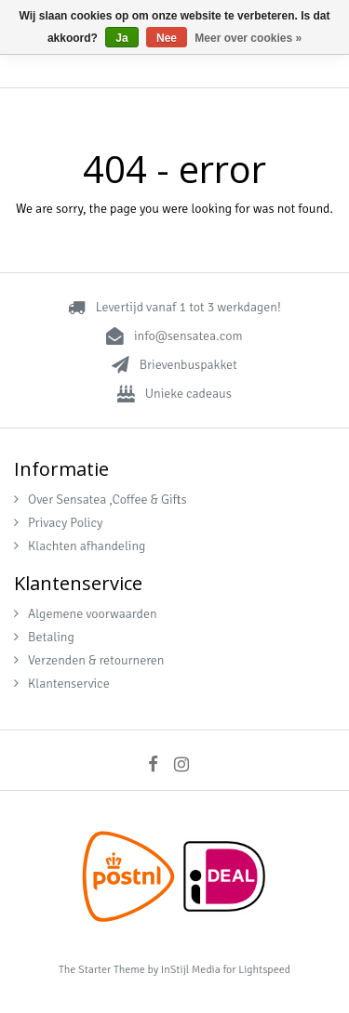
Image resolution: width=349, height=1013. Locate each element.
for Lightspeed (256, 970)
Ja (121, 38)
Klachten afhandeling (79, 546)
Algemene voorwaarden (85, 614)
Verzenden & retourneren (89, 660)
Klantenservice (62, 683)
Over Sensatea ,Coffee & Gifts (100, 499)
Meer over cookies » (248, 38)
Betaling (44, 637)
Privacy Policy (58, 523)
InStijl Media (191, 970)
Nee (166, 38)
